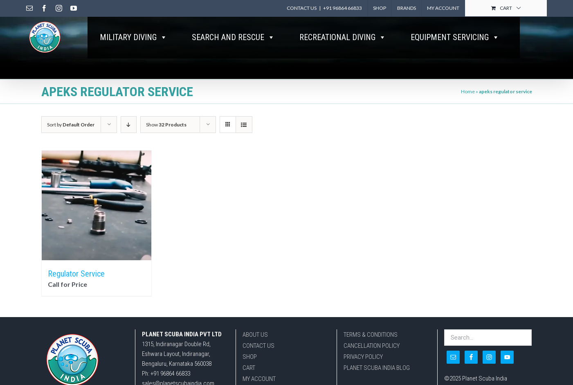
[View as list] (244, 125)
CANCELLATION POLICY (372, 345)
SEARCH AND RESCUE (233, 37)
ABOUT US (255, 334)
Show (166, 125)
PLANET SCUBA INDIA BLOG (377, 367)
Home (468, 91)
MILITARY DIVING (133, 37)
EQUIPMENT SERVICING (455, 37)
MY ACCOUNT (259, 379)
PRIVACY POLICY (363, 356)
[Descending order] (129, 124)
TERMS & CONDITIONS (371, 334)
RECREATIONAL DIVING (342, 37)
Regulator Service (76, 274)
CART (249, 367)
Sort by (70, 125)
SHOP (250, 356)
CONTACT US (258, 345)
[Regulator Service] (96, 205)
